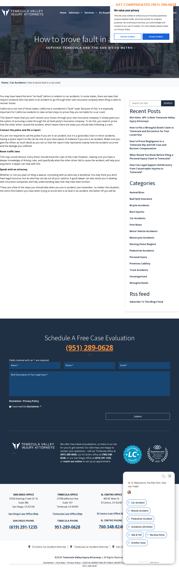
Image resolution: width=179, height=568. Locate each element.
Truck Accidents (139, 270)
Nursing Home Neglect (143, 244)
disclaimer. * (34, 406)
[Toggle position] (163, 476)
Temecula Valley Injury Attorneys (82, 557)
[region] (141, 24)
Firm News (136, 224)
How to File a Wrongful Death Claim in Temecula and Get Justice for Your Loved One (152, 131)
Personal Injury (138, 257)
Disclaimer (15, 401)
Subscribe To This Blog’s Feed (146, 301)
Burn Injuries (137, 211)
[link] (67, 527)
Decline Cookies (127, 36)
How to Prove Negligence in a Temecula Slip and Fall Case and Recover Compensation (148, 145)
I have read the (26, 406)
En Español (107, 12)
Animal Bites (137, 192)
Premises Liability (140, 263)
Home (63, 12)
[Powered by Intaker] (154, 562)
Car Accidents (18, 82)
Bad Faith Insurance (141, 198)
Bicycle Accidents (139, 205)
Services (91, 12)
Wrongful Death (139, 283)
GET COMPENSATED (146, 4)
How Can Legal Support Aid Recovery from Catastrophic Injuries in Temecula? (151, 168)
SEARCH (168, 103)
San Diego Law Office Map (23, 513)
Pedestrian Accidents (142, 250)
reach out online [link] (72, 461)
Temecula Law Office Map (67, 513)
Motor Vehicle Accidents (143, 231)
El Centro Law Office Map (111, 513)
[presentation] (31, 416)
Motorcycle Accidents (142, 237)
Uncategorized (138, 276)
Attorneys (75, 12)
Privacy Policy (31, 401)
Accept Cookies (156, 36)
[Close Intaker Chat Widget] (169, 476)
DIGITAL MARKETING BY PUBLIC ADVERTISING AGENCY (109, 562)
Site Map (60, 562)
